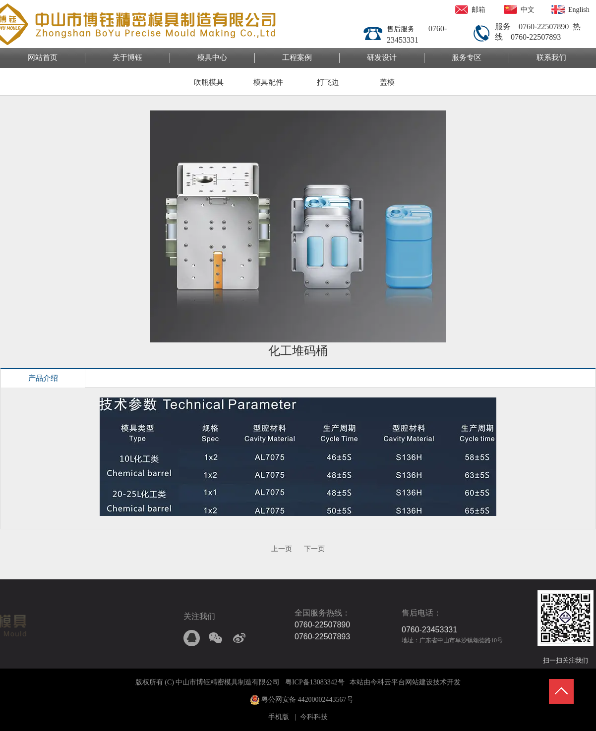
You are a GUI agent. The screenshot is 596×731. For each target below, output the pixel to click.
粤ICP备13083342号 (315, 682)
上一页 (281, 549)
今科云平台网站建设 (401, 682)
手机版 (278, 717)
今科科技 (314, 717)
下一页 (314, 549)
